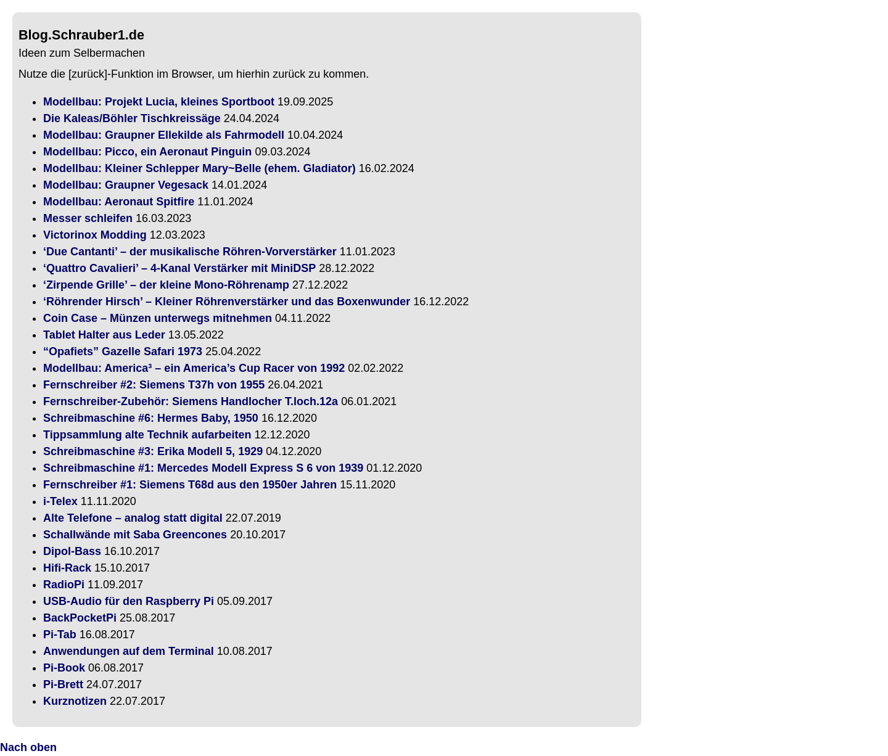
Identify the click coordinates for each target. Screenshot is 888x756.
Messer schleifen (88, 218)
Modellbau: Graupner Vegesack (125, 185)
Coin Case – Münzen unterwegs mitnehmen (157, 318)
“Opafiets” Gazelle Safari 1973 (122, 351)
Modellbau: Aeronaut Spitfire (118, 201)
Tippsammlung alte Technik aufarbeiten (147, 435)
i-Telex (60, 501)
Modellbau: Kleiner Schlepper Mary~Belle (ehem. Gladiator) (199, 168)
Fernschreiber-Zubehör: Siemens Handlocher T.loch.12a (190, 401)
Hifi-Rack (67, 568)
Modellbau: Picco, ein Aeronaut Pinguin (147, 152)
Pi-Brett (63, 684)
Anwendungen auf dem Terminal (128, 651)
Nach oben (28, 747)
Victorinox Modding (95, 235)
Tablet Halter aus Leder (104, 335)
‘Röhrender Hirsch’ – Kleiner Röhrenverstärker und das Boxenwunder (226, 301)
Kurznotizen (75, 701)
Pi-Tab (59, 634)
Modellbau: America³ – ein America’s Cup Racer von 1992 (194, 368)
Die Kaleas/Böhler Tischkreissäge (132, 118)
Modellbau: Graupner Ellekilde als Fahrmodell (163, 135)
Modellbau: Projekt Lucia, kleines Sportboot (158, 102)
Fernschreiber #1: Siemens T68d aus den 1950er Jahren (190, 485)
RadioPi (63, 584)
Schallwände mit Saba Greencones (135, 534)
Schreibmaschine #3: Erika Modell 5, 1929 (153, 451)
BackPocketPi (80, 618)
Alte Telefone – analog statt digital (133, 518)
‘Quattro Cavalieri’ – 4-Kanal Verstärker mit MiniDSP (179, 268)
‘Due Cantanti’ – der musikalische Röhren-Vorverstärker (190, 251)
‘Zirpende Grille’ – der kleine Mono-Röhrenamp (166, 285)
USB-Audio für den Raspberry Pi (128, 601)
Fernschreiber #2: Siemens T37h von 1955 (154, 385)
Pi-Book (64, 668)
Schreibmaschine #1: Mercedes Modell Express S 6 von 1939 (203, 468)
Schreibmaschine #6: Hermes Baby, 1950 (150, 418)
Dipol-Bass (72, 551)
